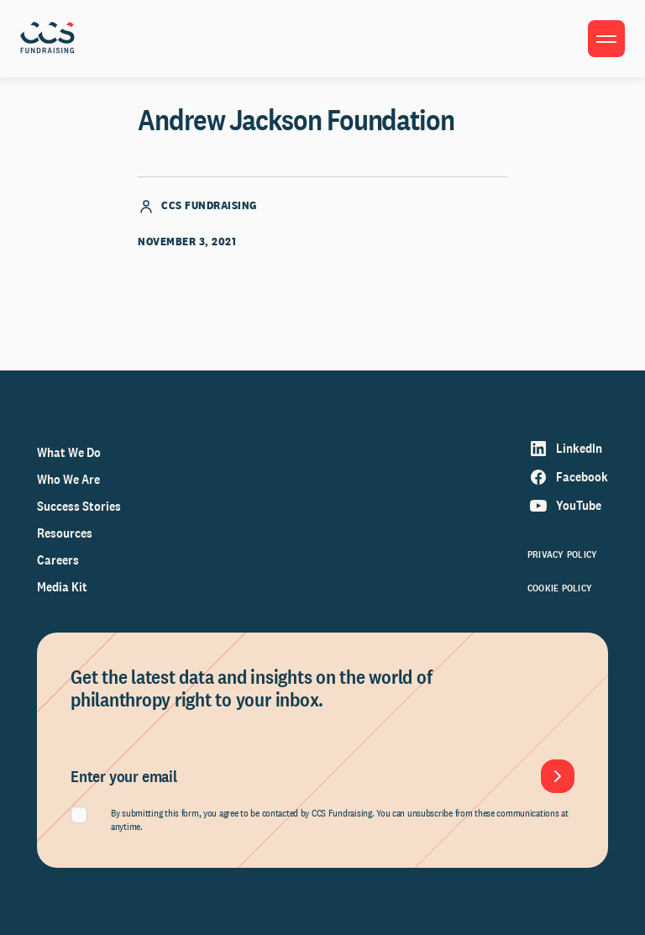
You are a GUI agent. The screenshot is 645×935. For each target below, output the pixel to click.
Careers (58, 560)
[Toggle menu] (606, 38)
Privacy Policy (562, 554)
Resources (64, 533)
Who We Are (68, 479)
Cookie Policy (559, 588)
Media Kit (62, 587)
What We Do (69, 452)
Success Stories (79, 506)
